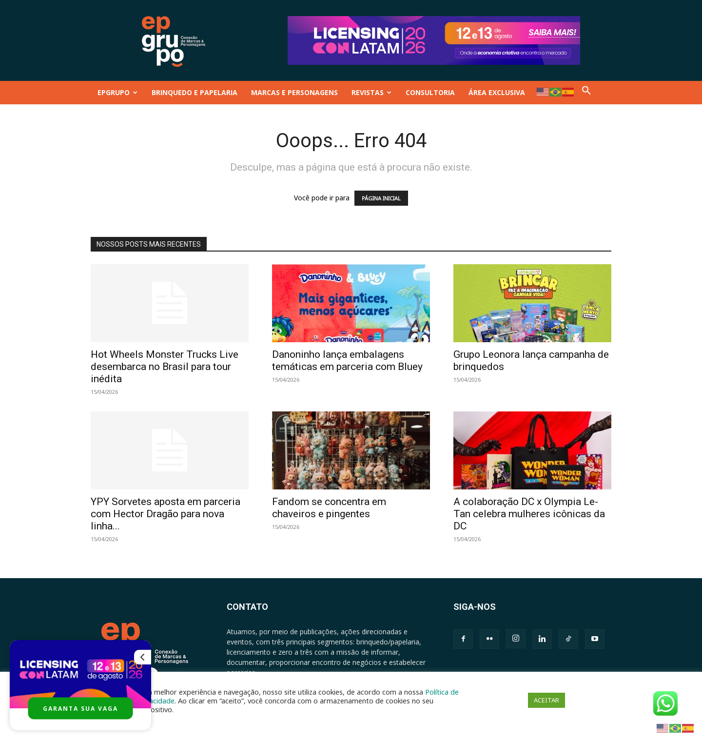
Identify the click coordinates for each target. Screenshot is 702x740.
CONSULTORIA (430, 92)
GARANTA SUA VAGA (80, 708)
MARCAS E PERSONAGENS (294, 92)
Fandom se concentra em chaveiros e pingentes (329, 508)
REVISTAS (371, 92)
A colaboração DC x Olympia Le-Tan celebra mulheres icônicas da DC (529, 514)
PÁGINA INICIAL (381, 198)
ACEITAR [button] (546, 700)
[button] (586, 92)
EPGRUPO (117, 92)
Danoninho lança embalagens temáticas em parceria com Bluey (347, 360)
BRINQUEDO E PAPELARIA (194, 92)
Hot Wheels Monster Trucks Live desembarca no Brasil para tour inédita (164, 367)
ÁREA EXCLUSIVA (496, 92)
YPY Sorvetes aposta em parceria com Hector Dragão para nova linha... (165, 514)
